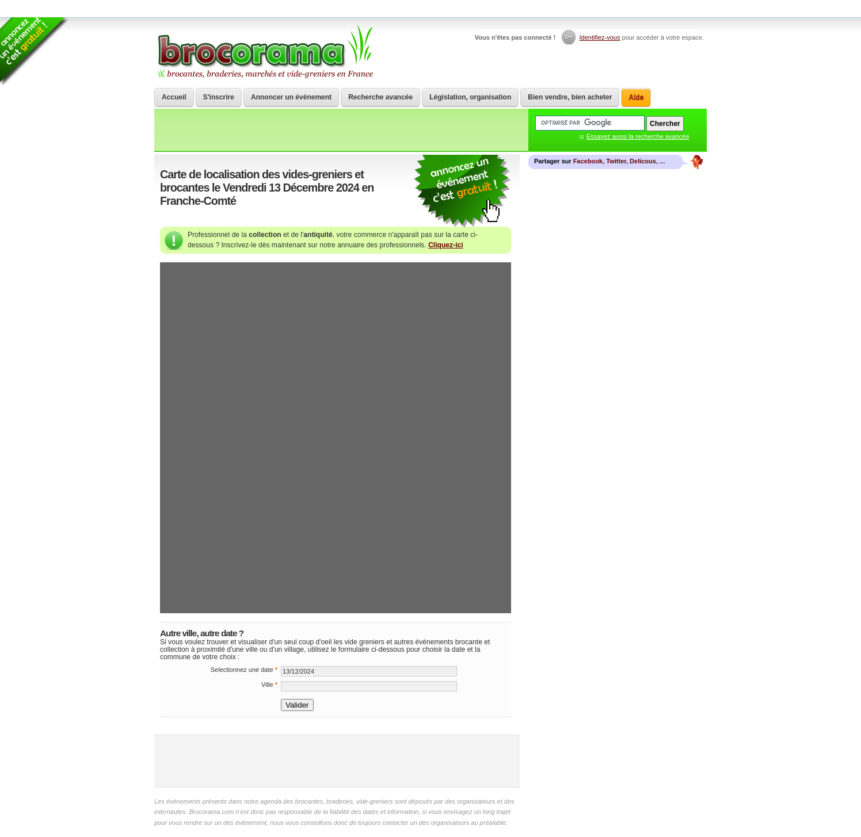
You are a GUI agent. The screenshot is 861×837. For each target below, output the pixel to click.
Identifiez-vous (600, 37)
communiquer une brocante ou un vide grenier (462, 192)
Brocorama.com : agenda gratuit (264, 52)
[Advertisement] (337, 761)
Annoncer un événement (291, 97)
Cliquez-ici (445, 245)
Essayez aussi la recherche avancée (637, 136)
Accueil (174, 97)
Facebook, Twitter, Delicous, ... (619, 161)
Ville (269, 684)
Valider (297, 705)
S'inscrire (218, 97)
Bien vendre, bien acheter (570, 97)
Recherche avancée (380, 97)
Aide (635, 97)
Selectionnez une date (244, 669)
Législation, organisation (470, 97)
